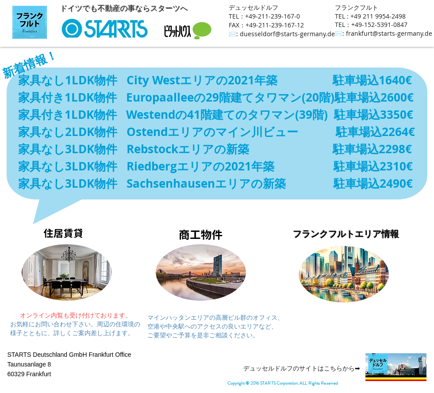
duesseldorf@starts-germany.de (287, 34)
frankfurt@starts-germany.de (389, 33)
